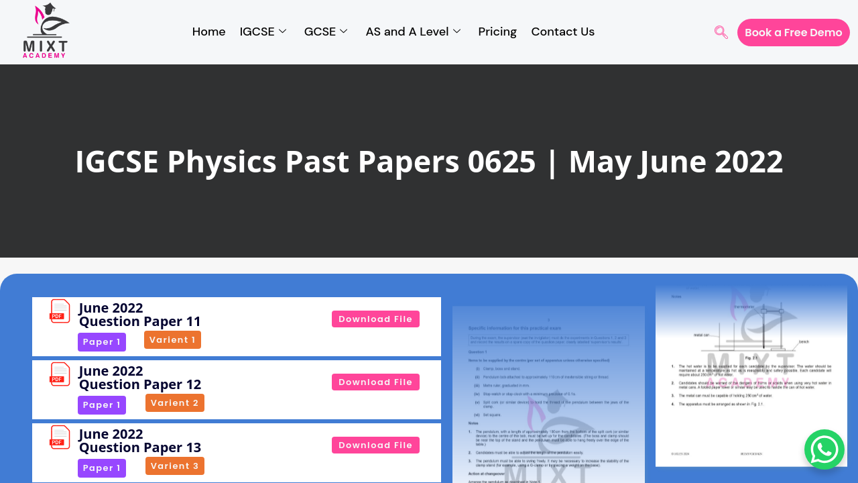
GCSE (326, 32)
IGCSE (263, 32)
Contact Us (563, 31)
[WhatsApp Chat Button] (824, 449)
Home (209, 31)
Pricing (498, 31)
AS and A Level (412, 32)
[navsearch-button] (721, 33)
